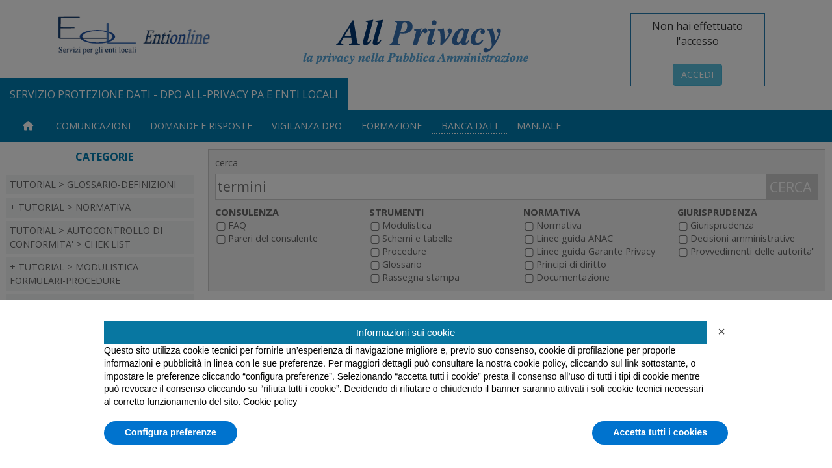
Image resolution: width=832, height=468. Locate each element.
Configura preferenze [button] (170, 432)
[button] (721, 331)
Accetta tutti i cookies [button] (660, 432)
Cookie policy (270, 401)
